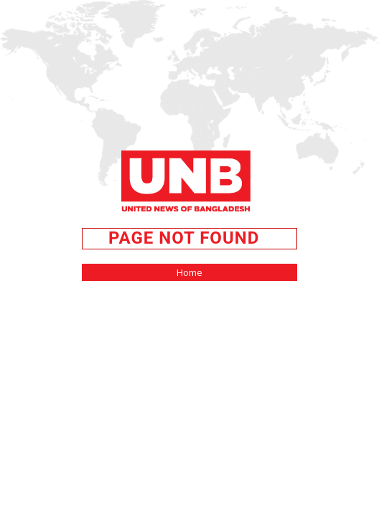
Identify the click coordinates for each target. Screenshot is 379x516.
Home (189, 272)
